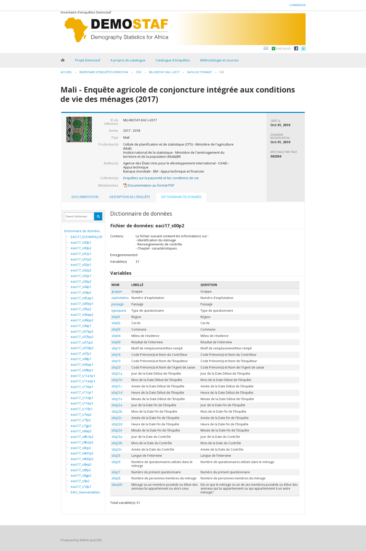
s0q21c (116, 386)
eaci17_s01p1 (81, 254)
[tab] (85, 197)
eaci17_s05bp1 (82, 303)
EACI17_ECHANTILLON (87, 237)
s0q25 (115, 455)
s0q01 (115, 317)
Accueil (66, 72)
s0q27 (115, 472)
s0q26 (115, 462)
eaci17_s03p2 (81, 281)
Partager (283, 48)
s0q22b (116, 411)
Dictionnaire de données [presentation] (181, 197)
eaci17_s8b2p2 (82, 442)
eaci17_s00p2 (81, 248)
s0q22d (116, 424)
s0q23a (116, 437)
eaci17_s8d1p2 (82, 453)
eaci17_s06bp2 (82, 320)
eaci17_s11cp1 (82, 392)
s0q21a (116, 373)
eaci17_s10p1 (81, 486)
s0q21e (116, 399)
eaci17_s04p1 (81, 287)
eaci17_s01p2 (81, 259)
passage (117, 304)
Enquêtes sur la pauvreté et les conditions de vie (161, 178)
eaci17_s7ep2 (81, 414)
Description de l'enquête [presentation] (130, 197)
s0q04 (115, 336)
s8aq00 (116, 484)
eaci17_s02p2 (81, 270)
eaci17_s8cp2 (81, 448)
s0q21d (116, 392)
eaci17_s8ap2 (81, 431)
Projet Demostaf (87, 60)
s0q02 (115, 323)
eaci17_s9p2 (80, 481)
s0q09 (115, 342)
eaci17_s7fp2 (81, 420)
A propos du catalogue (127, 60)
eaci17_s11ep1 (82, 403)
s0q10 (115, 348)
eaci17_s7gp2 (81, 426)
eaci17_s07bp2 (82, 337)
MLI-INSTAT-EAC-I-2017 (164, 72)
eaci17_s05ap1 (82, 298)
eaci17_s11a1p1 (83, 376)
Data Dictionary (199, 72)
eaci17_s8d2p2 (82, 459)
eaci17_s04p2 (81, 292)
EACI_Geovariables (85, 492)
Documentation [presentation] (85, 197)
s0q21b (116, 380)
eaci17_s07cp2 (82, 342)
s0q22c (116, 418)
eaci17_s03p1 (81, 276)
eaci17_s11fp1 (82, 409)
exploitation (120, 298)
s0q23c (116, 449)
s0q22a (116, 405)
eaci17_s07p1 (81, 353)
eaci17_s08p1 (81, 359)
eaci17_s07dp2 (82, 348)
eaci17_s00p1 (81, 242)
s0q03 (115, 329)
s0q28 (115, 478)
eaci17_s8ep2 (81, 464)
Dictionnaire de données (82, 231)
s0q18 (115, 354)
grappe (116, 291)
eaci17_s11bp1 (82, 387)
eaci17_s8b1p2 (82, 437)
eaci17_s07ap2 (82, 331)
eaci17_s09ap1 (82, 364)
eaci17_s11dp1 (82, 398)
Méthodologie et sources (219, 60)
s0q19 (115, 361)
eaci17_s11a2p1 (83, 381)
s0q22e (116, 430)
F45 (221, 72)
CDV (139, 72)
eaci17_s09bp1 (82, 370)
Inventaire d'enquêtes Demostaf (104, 72)
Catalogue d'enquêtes (173, 60)
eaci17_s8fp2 (81, 470)
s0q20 (115, 367)
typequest (118, 310)
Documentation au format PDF (148, 185)
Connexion (297, 5)
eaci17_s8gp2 (81, 475)
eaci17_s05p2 (81, 309)
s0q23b (116, 443)
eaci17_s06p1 (81, 326)
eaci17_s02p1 (81, 265)
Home (63, 60)
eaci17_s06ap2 (82, 314)
